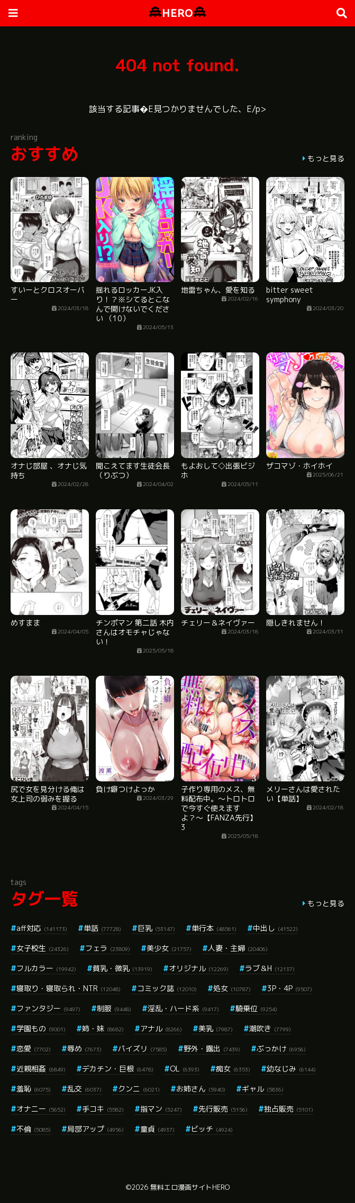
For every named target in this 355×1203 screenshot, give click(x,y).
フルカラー (46, 968)
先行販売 (223, 1109)
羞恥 (33, 1089)
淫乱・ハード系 (183, 1008)
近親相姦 (41, 1069)
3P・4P (289, 988)
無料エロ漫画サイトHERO (190, 1187)
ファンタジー (48, 1008)
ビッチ (212, 1129)
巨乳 (156, 928)
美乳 (215, 1028)
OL (184, 1069)
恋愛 (33, 1048)
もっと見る (325, 158)
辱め (84, 1048)
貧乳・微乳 (122, 968)
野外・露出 (212, 1048)
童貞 (157, 1129)
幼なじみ (291, 1069)
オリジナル (199, 968)
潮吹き (270, 1028)
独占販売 (288, 1109)
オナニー (41, 1109)
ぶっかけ (281, 1048)
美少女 (169, 948)
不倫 (33, 1129)
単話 (102, 928)
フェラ (107, 948)
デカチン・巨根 (117, 1069)
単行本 (214, 928)
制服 (114, 1008)
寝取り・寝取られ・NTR (68, 988)
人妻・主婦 (238, 948)
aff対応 (41, 928)
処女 (232, 988)
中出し (275, 928)
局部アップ (95, 1129)
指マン (161, 1109)
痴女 (233, 1069)
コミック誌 (167, 988)
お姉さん (200, 1089)
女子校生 (42, 948)
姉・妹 (103, 1028)
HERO (177, 13)
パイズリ (142, 1048)
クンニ (139, 1089)
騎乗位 (256, 1008)
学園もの (41, 1028)
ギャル (263, 1089)
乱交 (84, 1089)
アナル (161, 1028)
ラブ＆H (270, 968)
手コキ (103, 1109)
